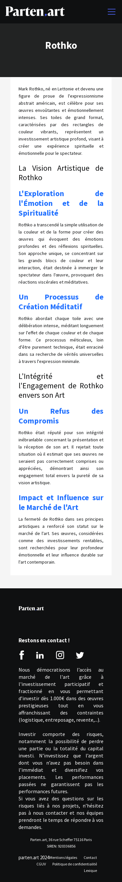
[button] (110, 12)
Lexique (90, 870)
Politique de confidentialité (74, 864)
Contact (90, 857)
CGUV (41, 864)
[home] (35, 12)
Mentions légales (63, 857)
